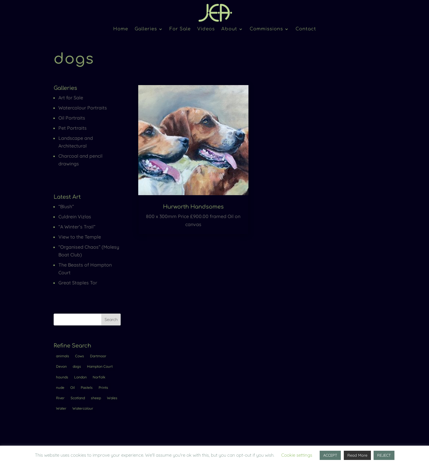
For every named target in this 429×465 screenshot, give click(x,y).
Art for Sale (70, 98)
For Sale (180, 29)
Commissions (266, 29)
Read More (357, 455)
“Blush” (66, 206)
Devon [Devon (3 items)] (61, 366)
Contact (306, 29)
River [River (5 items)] (60, 398)
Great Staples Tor (77, 283)
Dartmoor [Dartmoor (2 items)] (98, 356)
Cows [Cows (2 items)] (79, 356)
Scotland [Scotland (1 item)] (78, 398)
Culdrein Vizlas (74, 217)
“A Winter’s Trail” (76, 227)
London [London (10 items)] (80, 377)
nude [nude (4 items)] (60, 387)
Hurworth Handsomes (193, 207)
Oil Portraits (71, 118)
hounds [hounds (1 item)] (62, 377)
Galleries (146, 29)
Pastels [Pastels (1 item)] (87, 387)
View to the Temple (79, 237)
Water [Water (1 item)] (61, 408)
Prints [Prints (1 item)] (103, 387)
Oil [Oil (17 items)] (72, 387)
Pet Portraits (72, 128)
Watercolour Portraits (82, 108)
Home (120, 29)
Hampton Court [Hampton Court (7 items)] (100, 366)
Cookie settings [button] (296, 455)
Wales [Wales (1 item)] (112, 398)
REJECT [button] (384, 455)
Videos (206, 29)
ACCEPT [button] (330, 455)
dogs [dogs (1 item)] (77, 366)
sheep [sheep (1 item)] (96, 398)
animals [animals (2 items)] (62, 356)
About (229, 29)
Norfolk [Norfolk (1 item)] (99, 377)
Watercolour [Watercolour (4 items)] (82, 408)
